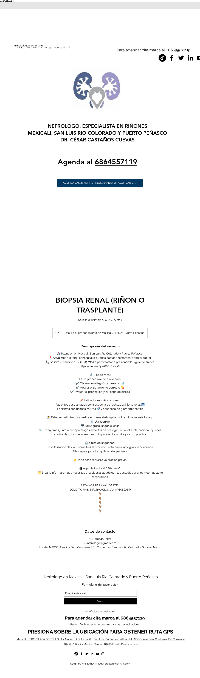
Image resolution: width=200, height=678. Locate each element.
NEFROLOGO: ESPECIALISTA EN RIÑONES (97, 126)
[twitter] (181, 58)
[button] (100, 183)
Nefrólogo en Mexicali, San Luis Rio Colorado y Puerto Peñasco (101, 576)
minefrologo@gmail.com (99, 611)
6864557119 (116, 161)
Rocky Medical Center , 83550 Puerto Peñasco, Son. (106, 644)
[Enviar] (100, 601)
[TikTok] (162, 58)
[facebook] (172, 58)
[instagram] (103, 653)
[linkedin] (190, 58)
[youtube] (97, 653)
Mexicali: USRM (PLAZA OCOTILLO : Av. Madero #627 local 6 (54, 639)
